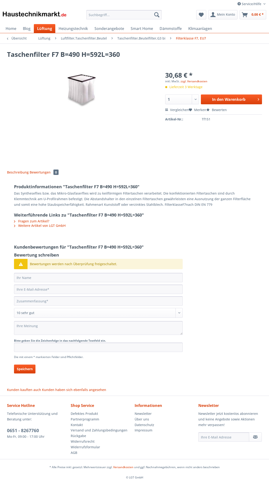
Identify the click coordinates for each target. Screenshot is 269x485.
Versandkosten (123, 467)
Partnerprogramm (85, 419)
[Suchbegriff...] (124, 14)
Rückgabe (78, 436)
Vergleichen (177, 110)
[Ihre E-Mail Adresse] (223, 437)
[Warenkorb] (253, 14)
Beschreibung (18, 172)
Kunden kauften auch (24, 389)
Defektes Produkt (84, 413)
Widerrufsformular (85, 447)
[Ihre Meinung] (98, 328)
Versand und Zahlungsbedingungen (99, 430)
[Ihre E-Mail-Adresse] (98, 289)
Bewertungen (44, 172)
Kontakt (77, 425)
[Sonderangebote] (109, 28)
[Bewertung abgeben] (98, 313)
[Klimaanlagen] (200, 28)
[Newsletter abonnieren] (255, 437)
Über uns (142, 419)
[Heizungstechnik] (73, 28)
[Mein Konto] (223, 14)
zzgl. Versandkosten (194, 81)
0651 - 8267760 (23, 430)
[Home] (11, 28)
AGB (74, 452)
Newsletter (143, 413)
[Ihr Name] (98, 277)
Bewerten (216, 110)
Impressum (143, 430)
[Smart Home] (141, 28)
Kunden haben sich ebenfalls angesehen (74, 389)
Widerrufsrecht (82, 441)
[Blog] (27, 28)
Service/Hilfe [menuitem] (250, 4)
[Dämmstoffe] (170, 28)
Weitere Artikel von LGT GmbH (40, 225)
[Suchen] (157, 14)
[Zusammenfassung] (98, 301)
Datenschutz (144, 425)
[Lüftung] (44, 28)
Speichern (25, 369)
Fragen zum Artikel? (31, 221)
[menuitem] (124, 17)
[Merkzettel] (201, 14)
